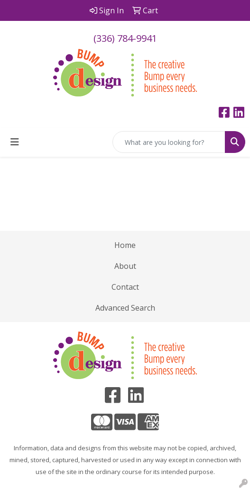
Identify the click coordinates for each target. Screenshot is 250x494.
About (125, 266)
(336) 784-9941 (125, 38)
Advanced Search (125, 308)
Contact (125, 287)
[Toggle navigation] (15, 142)
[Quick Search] (168, 142)
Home (125, 245)
